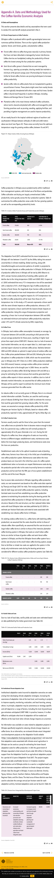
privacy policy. (25, 876)
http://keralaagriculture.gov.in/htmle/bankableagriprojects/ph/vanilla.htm (32, 677)
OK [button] (32, 876)
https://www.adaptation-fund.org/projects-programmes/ (22, 737)
